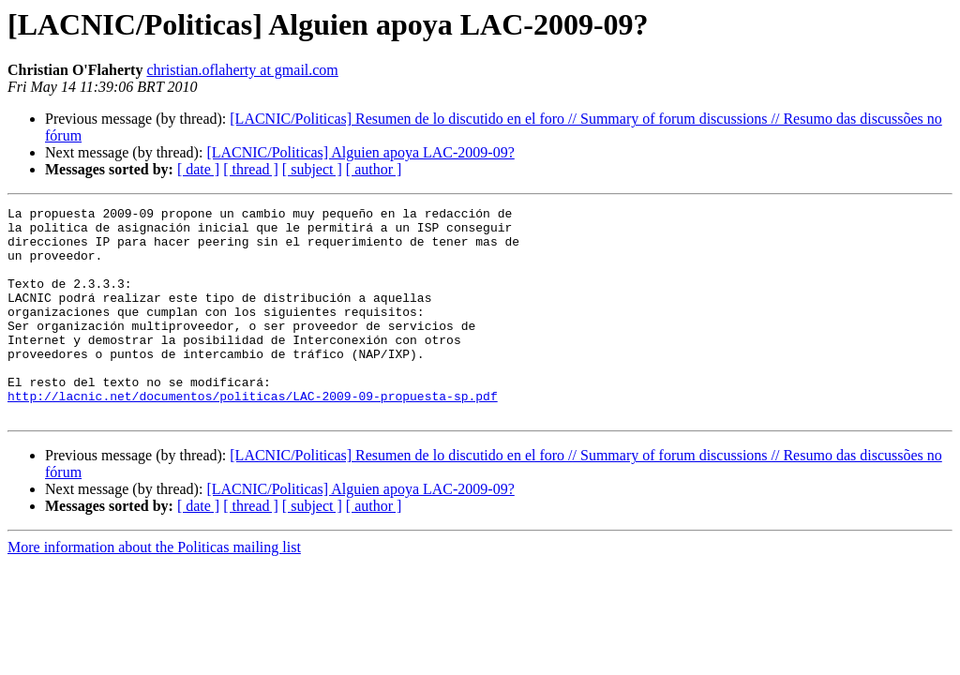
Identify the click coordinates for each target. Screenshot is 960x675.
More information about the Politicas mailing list (154, 589)
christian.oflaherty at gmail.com (242, 70)
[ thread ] (250, 169)
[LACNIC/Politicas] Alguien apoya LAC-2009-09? (360, 152)
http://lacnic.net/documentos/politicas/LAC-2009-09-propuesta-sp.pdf (253, 435)
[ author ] (374, 169)
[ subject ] (312, 169)
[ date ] (198, 169)
